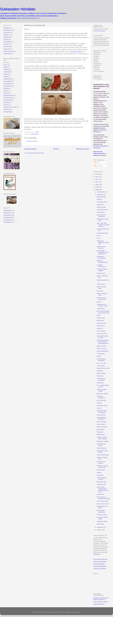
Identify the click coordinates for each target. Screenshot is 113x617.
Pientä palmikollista (102, 351)
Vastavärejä (100, 475)
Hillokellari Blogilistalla (99, 566)
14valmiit (6, 46)
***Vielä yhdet (101, 353)
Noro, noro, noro (101, 363)
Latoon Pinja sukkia (102, 501)
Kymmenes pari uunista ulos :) (101, 298)
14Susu (5, 104)
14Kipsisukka (7, 79)
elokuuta (99, 530)
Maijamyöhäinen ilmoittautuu (101, 418)
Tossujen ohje (80, 68)
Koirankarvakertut (102, 427)
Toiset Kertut (100, 524)
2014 (97, 174)
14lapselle (6, 37)
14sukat (5, 39)
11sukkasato (7, 217)
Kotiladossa (96, 554)
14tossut (5, 44)
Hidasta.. (99, 472)
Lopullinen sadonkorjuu (101, 265)
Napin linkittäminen (99, 604)
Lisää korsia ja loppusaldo (101, 379)
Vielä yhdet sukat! (102, 405)
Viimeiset (99, 199)
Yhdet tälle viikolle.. (102, 521)
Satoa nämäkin (101, 415)
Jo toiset (99, 403)
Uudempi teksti (30, 149)
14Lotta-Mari (7, 83)
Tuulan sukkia (101, 365)
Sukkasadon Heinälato (17, 9)
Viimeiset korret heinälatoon (101, 215)
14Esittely (6, 28)
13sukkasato (7, 222)
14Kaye (5, 76)
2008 (97, 189)
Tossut (99, 315)
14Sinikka (6, 102)
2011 (97, 182)
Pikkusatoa (100, 432)
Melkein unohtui (101, 346)
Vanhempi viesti (82, 149)
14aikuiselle (6, 32)
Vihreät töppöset (101, 448)
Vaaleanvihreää (101, 197)
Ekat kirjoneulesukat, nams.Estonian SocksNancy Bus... (103, 341)
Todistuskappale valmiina (101, 478)
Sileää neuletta (101, 207)
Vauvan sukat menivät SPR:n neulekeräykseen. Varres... (103, 489)
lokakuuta (100, 194)
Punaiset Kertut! (101, 323)
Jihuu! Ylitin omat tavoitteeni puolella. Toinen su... (103, 224)
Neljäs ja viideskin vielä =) (102, 294)
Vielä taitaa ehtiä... (102, 202)
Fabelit (99, 356)
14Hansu (6, 74)
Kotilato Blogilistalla (99, 564)
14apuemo (6, 35)
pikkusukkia (100, 320)
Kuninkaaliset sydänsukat (101, 511)
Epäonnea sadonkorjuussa (102, 261)
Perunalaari (97, 148)
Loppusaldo (100, 204)
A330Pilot (63, 612)
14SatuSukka (7, 100)
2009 (97, 187)
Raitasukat (100, 371)
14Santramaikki (8, 97)
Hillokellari (103, 146)
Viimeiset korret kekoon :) (101, 247)
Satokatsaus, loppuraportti (101, 257)
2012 (97, 179)
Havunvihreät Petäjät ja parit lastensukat (103, 311)
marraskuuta (101, 192)
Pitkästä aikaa (101, 434)
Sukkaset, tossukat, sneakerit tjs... (102, 466)
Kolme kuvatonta (102, 333)
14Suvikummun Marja (9, 107)
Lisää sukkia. (100, 494)
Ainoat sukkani (101, 331)
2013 (97, 176)
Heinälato (96, 146)
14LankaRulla (7, 81)
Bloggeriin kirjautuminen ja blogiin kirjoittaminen (101, 598)
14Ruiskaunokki (8, 95)
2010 (97, 184)
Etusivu (56, 149)
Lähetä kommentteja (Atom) (36, 153)
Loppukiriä (100, 328)
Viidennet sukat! (101, 484)
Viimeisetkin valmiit (102, 209)
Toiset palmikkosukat (103, 455)
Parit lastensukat (102, 421)
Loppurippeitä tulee (102, 233)
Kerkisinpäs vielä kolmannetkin (102, 411)
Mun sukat (100, 291)
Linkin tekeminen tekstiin (100, 601)
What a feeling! (101, 373)
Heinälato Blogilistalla (99, 568)
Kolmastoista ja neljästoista (101, 359)
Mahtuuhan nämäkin (103, 441)
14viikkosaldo (7, 53)
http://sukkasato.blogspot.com (28, 18)
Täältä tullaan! (101, 308)
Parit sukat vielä (101, 400)
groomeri (101, 126)
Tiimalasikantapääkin (75, 52)
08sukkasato (35, 134)
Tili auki (99, 408)
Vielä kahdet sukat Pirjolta (102, 451)
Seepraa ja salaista (102, 393)
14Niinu (5, 90)
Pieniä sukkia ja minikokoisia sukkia (103, 497)
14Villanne (6, 109)
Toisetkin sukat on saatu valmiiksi (102, 438)
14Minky (5, 88)
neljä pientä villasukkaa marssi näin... (103, 242)
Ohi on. (99, 238)
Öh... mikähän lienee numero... (103, 386)
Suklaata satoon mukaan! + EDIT (102, 305)
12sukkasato (7, 219)
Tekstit (97, 162)
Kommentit (98, 166)
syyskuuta (100, 527)
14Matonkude (7, 86)
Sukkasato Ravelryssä (100, 561)
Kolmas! (99, 302)
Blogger (78, 612)
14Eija (5, 67)
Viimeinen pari (101, 284)
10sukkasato (7, 215)
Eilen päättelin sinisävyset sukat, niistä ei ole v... (103, 252)
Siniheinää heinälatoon (101, 397)
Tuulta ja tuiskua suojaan (101, 390)
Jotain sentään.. (101, 424)
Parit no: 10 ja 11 (102, 348)
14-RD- (5, 65)
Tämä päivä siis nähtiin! (101, 444)
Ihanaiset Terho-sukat (103, 368)
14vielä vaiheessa (8, 51)
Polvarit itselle (101, 325)
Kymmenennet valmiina (101, 462)
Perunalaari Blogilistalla (100, 559)
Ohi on (99, 235)
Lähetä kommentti (32, 141)
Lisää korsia (100, 382)
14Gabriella (6, 72)
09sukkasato (7, 213)
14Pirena (6, 93)
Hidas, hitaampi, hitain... (101, 287)
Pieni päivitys (100, 429)
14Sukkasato (7, 30)
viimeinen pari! (101, 273)
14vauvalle (6, 49)
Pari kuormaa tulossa (103, 503)
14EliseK (6, 69)
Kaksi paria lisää (101, 482)
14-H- (5, 62)
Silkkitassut (100, 376)
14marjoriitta (7, 112)
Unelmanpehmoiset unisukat (102, 336)
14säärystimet (7, 42)
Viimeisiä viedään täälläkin (102, 269)
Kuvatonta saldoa (102, 514)
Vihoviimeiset (100, 212)
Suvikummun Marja (99, 31)
